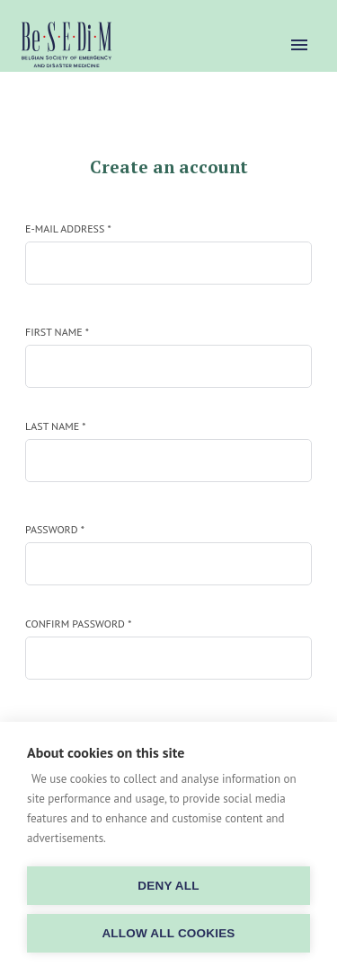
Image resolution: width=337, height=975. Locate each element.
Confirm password (78, 623)
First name (57, 331)
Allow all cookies (168, 933)
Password (54, 529)
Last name (55, 426)
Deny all (168, 885)
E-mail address (68, 228)
